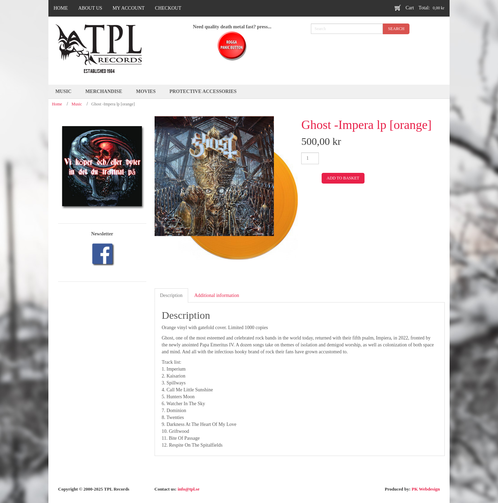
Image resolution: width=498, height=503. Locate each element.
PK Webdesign (426, 489)
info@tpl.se (189, 489)
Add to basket (343, 178)
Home (57, 104)
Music (77, 104)
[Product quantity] (310, 158)
